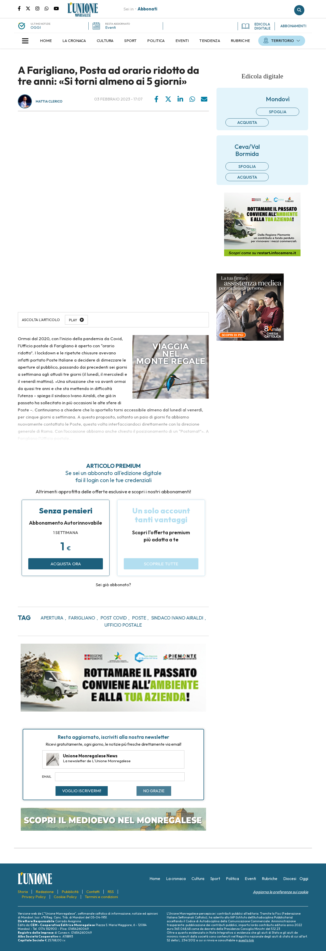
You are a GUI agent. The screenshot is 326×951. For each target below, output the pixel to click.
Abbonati (147, 8)
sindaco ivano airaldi (177, 618)
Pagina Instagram (40, 8)
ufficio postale (123, 625)
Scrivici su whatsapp (49, 8)
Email (46, 776)
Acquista (247, 122)
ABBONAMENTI (293, 26)
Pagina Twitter (30, 8)
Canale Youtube (56, 8)
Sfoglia (278, 111)
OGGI (36, 27)
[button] (25, 40)
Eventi (110, 27)
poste (139, 618)
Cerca (299, 10)
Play (73, 320)
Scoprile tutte (161, 563)
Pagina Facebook (22, 8)
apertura (51, 618)
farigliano (82, 618)
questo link (246, 940)
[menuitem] (46, 40)
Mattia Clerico (49, 101)
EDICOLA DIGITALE (256, 26)
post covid (114, 618)
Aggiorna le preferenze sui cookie (280, 891)
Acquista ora (65, 563)
